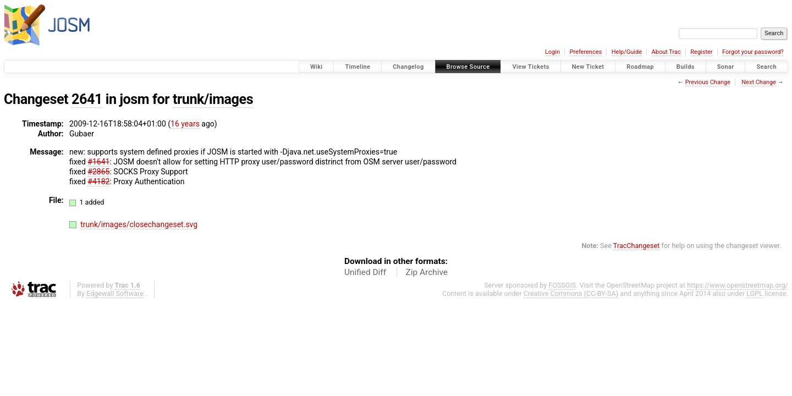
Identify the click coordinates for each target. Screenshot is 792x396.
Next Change (758, 82)
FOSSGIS (562, 285)
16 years (185, 123)
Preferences (585, 52)
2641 (87, 99)
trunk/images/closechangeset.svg (138, 224)
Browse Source (468, 66)
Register (701, 52)
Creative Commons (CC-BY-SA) (571, 293)
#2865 (98, 171)
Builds (685, 66)
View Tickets (530, 66)
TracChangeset (636, 245)
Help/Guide (627, 52)
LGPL (754, 293)
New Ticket (588, 66)
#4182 (98, 181)
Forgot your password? (753, 52)
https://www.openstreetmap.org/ (737, 285)
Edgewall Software (115, 293)
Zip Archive (427, 272)
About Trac (666, 52)
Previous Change (707, 82)
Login (552, 52)
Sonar (725, 66)
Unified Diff (365, 272)
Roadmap (640, 66)
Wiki (316, 66)
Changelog (408, 66)
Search (766, 66)
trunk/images (213, 99)
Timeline (357, 66)
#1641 (98, 161)
